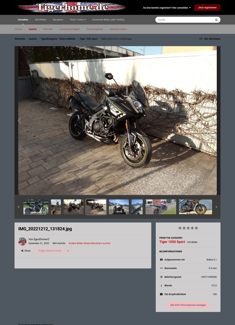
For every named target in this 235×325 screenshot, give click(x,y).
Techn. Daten (78, 19)
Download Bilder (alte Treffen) (108, 19)
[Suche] (176, 20)
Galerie (33, 29)
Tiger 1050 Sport (172, 242)
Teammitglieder (95, 29)
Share (26, 250)
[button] (19, 207)
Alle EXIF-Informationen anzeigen (188, 305)
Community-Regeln (69, 29)
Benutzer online (118, 29)
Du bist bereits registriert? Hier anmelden (167, 7)
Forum (18, 29)
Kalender (48, 29)
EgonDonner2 (41, 239)
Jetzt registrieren (207, 7)
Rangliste (58, 19)
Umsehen (23, 21)
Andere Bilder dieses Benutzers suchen (90, 243)
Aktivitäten (40, 19)
